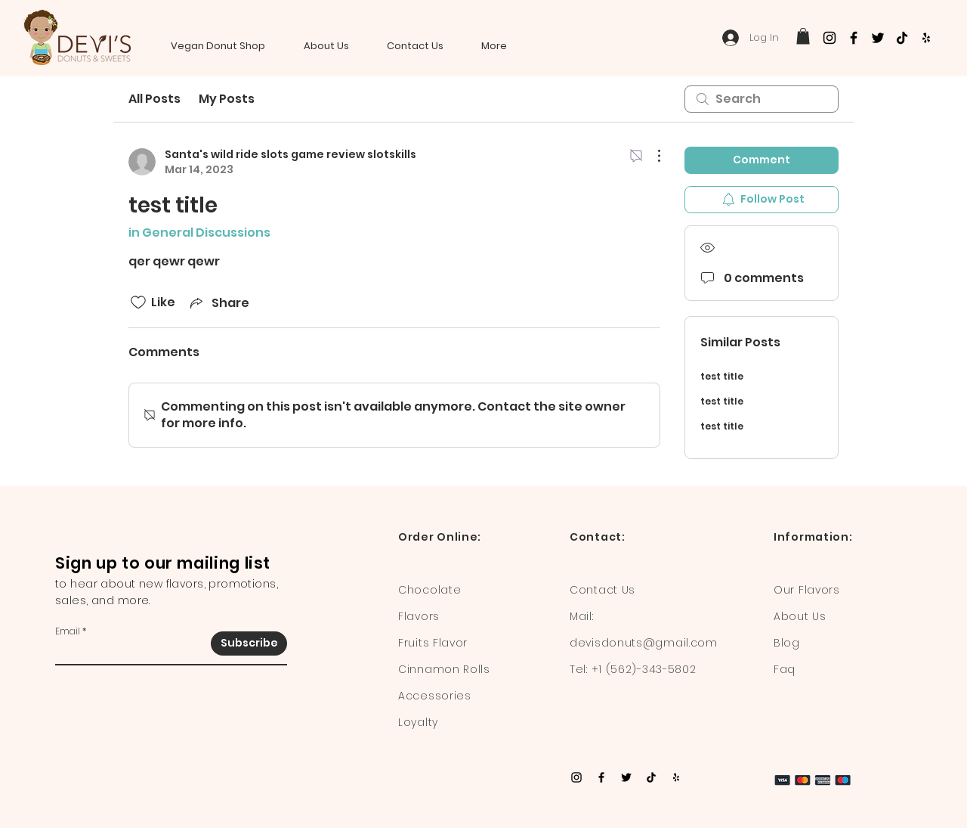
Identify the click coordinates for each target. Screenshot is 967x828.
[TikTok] (902, 37)
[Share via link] (218, 302)
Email (67, 631)
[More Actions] (651, 156)
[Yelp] (926, 37)
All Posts (154, 98)
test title (721, 376)
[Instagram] (829, 37)
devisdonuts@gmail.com (644, 642)
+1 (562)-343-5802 (644, 669)
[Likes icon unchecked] (138, 302)
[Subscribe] (249, 643)
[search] (761, 99)
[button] (803, 36)
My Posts (227, 98)
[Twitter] (878, 37)
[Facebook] (853, 37)
